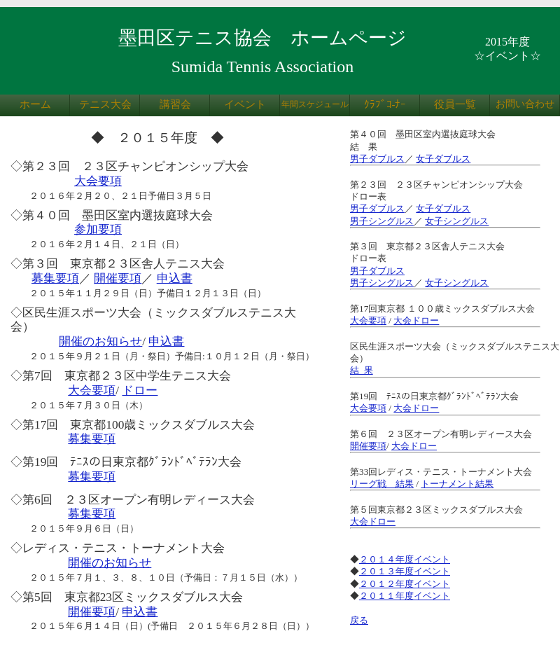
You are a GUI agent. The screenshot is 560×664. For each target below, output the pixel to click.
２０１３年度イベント (404, 571)
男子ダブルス (377, 158)
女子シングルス (457, 221)
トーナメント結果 (457, 483)
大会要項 (98, 181)
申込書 (174, 278)
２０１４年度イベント (404, 559)
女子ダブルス (443, 158)
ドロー (140, 390)
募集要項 (55, 278)
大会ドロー (416, 320)
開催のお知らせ (100, 341)
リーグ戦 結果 (382, 483)
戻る (359, 620)
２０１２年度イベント (404, 584)
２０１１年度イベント (404, 595)
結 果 (361, 370)
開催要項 (117, 278)
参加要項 (98, 229)
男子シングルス (382, 221)
